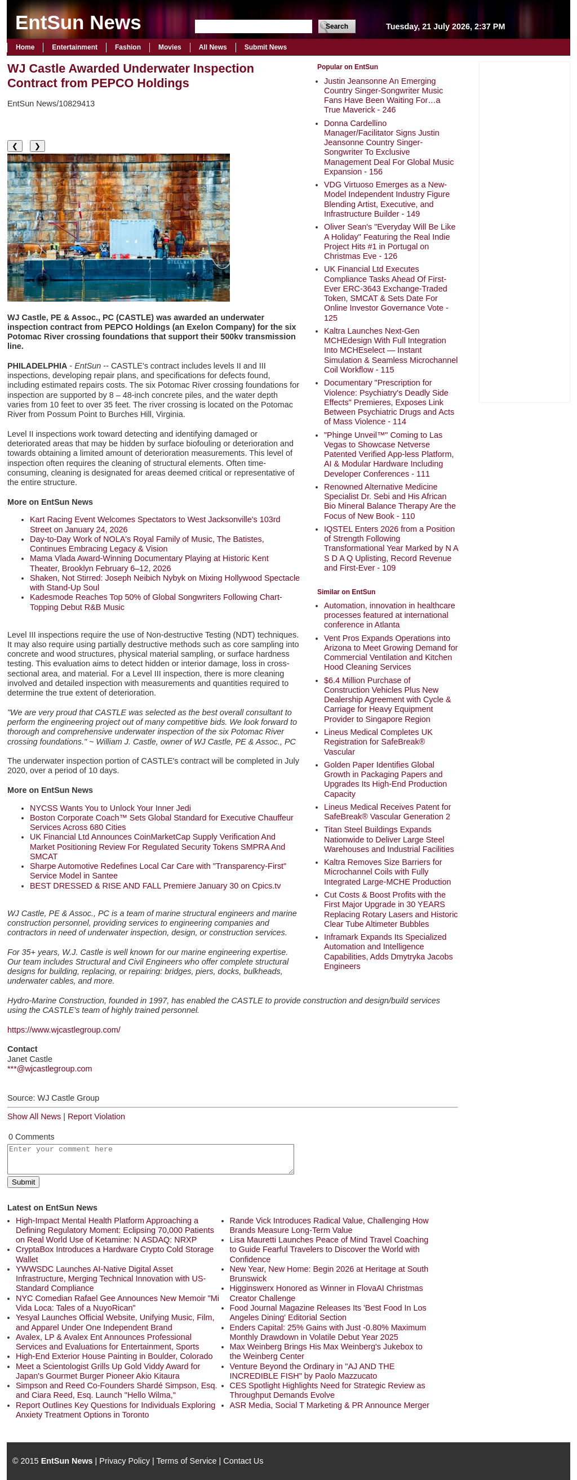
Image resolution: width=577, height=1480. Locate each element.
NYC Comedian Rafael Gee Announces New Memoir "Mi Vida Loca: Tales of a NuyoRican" (117, 1303)
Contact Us (243, 1460)
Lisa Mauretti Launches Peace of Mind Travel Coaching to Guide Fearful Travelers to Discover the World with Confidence (329, 1249)
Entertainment (74, 47)
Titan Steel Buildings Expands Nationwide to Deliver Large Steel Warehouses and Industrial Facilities (389, 839)
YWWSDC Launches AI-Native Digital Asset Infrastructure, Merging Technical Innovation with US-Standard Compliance (111, 1278)
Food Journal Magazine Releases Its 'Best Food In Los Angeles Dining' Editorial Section (328, 1312)
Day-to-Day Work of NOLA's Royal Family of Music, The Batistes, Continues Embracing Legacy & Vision (147, 544)
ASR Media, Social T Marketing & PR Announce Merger (330, 1405)
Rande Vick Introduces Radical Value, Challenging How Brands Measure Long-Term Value (329, 1225)
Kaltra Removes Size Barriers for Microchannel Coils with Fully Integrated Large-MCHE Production (387, 872)
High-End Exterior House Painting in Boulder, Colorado (114, 1356)
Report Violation (96, 1116)
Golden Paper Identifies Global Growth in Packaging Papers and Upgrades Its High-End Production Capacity (385, 779)
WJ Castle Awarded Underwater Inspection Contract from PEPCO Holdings (130, 75)
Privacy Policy (124, 1460)
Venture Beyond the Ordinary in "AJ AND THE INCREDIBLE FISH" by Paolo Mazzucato (312, 1371)
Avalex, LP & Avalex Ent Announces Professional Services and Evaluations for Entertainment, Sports (107, 1342)
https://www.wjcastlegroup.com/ (64, 1029)
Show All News (34, 1116)
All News (213, 47)
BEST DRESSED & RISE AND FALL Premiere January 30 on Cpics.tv (155, 885)
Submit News (266, 47)
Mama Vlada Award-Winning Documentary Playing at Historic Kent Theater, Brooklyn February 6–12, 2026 (149, 563)
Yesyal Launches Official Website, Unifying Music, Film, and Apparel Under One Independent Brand (115, 1322)
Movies (169, 47)
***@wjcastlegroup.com (49, 1068)
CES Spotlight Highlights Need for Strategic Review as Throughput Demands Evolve (327, 1390)
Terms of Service (186, 1460)
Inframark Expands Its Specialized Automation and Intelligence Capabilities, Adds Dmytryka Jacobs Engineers (388, 951)
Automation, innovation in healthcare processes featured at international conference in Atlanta (389, 615)
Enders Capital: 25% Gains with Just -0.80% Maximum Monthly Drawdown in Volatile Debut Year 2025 (328, 1332)
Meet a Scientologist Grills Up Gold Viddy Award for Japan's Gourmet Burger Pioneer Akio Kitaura (108, 1371)
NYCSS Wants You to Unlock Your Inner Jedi (110, 808)
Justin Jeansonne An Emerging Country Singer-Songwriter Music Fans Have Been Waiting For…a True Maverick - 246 (383, 96)
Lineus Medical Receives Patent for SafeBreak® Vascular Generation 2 (387, 811)
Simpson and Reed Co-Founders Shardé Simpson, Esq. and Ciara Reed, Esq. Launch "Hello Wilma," (117, 1390)
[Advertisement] (525, 231)
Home (25, 47)
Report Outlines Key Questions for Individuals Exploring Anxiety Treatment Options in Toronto (115, 1410)
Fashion (128, 47)
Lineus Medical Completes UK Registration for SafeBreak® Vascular (378, 742)
